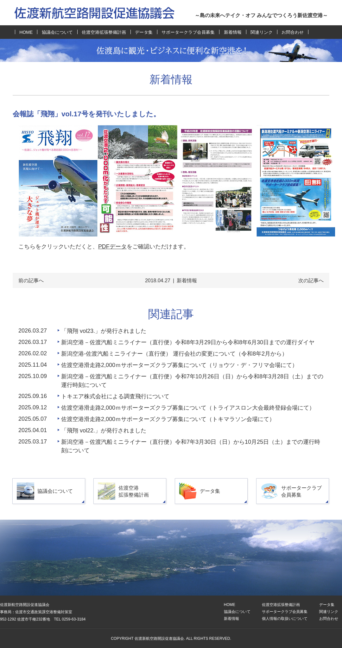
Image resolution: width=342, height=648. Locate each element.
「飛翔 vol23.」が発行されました (103, 331)
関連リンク (261, 32)
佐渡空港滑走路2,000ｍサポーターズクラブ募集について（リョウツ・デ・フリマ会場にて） (179, 365)
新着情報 (233, 32)
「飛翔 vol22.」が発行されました (103, 430)
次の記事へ (311, 280)
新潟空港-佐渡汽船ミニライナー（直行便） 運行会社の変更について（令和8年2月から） (174, 354)
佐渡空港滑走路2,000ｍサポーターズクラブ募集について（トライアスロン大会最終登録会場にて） (188, 408)
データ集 (144, 32)
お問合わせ (293, 32)
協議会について (57, 32)
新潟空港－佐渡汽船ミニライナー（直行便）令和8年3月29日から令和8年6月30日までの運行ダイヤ (187, 342)
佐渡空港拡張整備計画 (104, 32)
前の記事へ (31, 280)
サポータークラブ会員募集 (188, 32)
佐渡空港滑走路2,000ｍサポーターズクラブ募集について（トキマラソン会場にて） (168, 419)
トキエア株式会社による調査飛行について (115, 396)
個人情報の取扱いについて (284, 618)
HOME (26, 32)
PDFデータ (112, 246)
